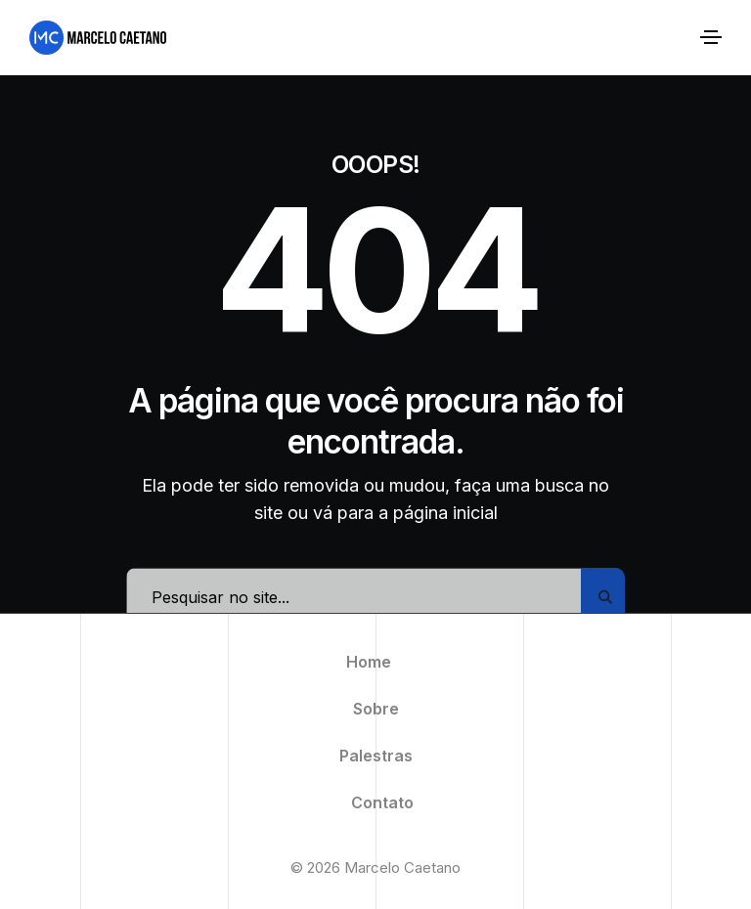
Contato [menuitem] (382, 802)
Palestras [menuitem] (376, 755)
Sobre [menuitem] (376, 708)
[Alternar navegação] (711, 37)
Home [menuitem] (368, 661)
